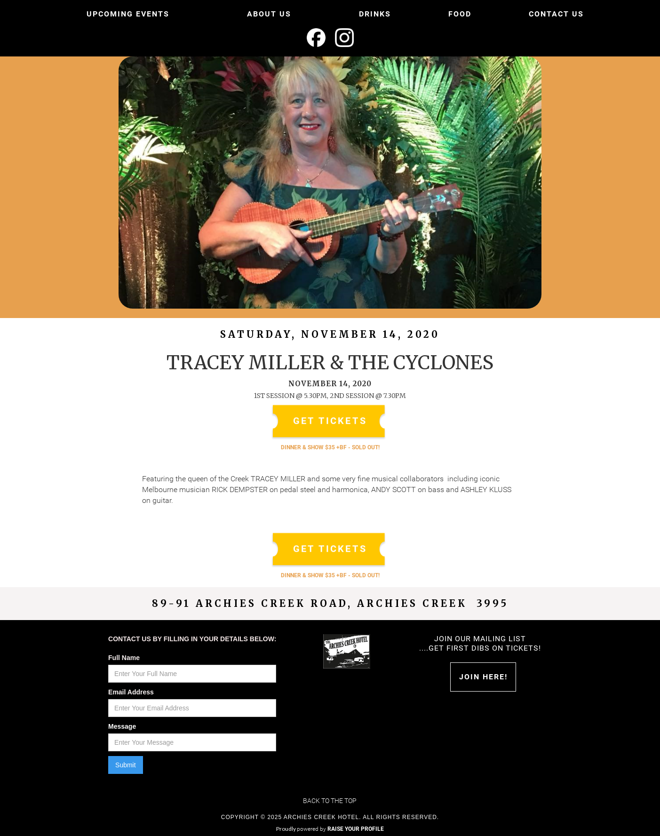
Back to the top (330, 800)
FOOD (459, 13)
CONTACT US (556, 13)
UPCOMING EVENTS (128, 13)
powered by (340, 829)
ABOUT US (269, 13)
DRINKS (375, 13)
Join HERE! (483, 676)
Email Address (131, 692)
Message (122, 726)
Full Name (124, 657)
